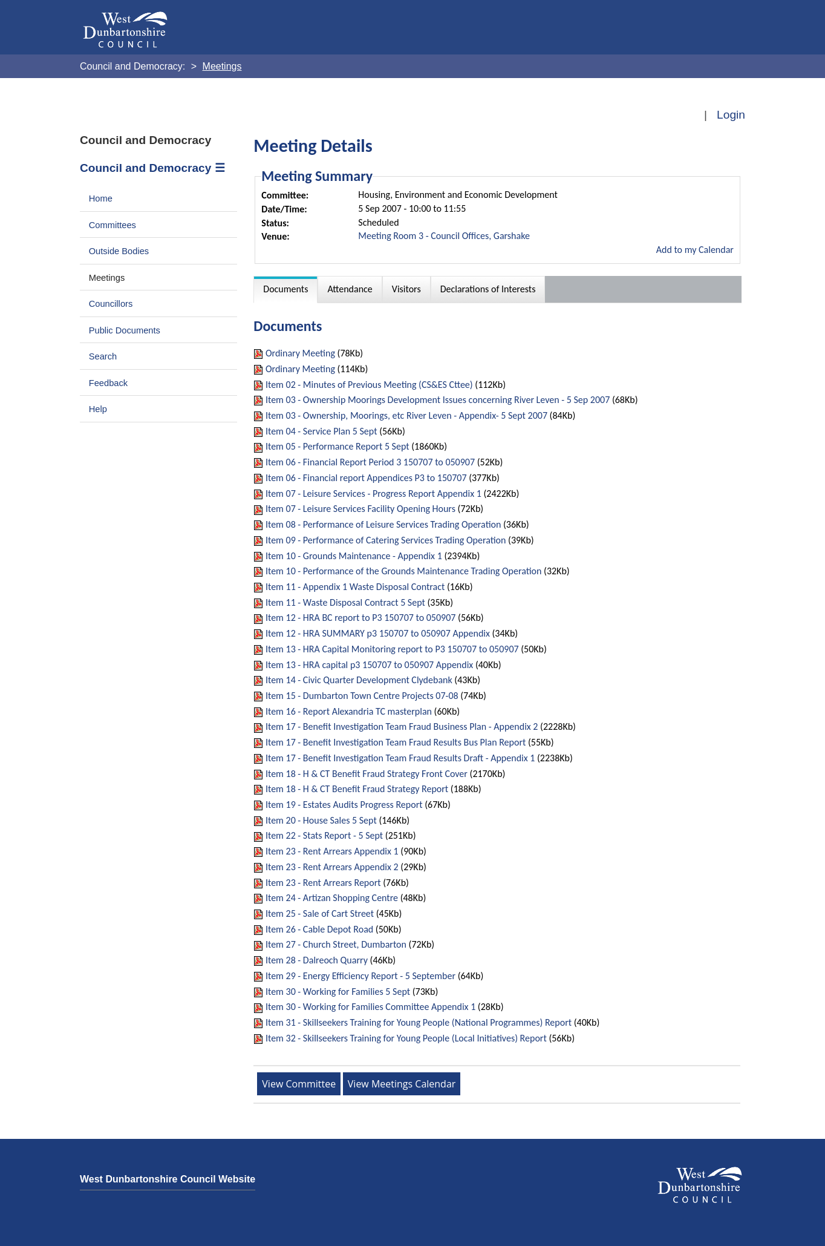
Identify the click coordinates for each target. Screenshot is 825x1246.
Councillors (111, 304)
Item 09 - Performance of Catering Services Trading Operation (386, 540)
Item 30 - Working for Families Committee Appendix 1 (370, 1006)
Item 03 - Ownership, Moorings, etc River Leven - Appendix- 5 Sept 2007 (406, 415)
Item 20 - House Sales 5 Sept (321, 820)
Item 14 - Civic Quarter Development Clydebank (359, 680)
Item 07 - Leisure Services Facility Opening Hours (360, 508)
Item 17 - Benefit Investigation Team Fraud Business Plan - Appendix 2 (402, 726)
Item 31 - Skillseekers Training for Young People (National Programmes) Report (419, 1022)
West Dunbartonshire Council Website (167, 1179)
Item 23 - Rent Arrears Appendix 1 (332, 851)
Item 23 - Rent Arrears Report (323, 882)
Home (100, 198)
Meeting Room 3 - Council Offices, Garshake (444, 235)
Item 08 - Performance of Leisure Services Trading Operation (383, 524)
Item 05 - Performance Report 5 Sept (337, 446)
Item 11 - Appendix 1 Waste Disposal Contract (355, 586)
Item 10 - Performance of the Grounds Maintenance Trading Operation (403, 571)
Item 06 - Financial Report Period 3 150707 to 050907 (370, 462)
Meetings (107, 278)
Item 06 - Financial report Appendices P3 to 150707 (366, 478)
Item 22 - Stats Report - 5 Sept (324, 835)
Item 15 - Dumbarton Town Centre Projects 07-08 (362, 695)
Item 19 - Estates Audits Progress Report (344, 804)
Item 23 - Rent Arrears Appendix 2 (332, 867)
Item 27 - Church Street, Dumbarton (336, 944)
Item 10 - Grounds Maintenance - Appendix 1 (354, 556)
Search (103, 356)
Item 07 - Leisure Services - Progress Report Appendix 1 (373, 493)
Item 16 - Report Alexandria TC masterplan (349, 711)
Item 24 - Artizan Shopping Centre (332, 897)
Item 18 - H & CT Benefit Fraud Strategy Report (357, 789)
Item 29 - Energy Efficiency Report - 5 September (360, 976)
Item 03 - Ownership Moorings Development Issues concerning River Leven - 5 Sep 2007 (438, 399)
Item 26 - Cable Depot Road (319, 929)
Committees (112, 225)
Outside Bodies (119, 251)
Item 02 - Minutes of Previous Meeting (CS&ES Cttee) (369, 384)
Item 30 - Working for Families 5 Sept (338, 991)
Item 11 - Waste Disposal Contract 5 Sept (345, 602)
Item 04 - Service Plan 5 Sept (321, 431)
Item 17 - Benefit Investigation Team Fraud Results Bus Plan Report (396, 742)
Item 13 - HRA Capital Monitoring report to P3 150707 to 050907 (392, 649)
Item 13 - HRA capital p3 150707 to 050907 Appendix (369, 665)
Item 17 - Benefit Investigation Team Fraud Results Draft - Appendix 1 (400, 758)
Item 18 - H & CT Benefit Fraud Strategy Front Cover (367, 773)
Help (98, 409)
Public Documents (124, 330)
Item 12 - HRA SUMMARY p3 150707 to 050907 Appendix (378, 633)
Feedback (108, 383)
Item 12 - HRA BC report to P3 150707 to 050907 (360, 617)
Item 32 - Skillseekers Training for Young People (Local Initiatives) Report (406, 1038)
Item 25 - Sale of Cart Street (320, 913)
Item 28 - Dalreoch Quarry (317, 960)
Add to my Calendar (695, 249)
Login (731, 114)
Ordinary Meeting (300, 353)
